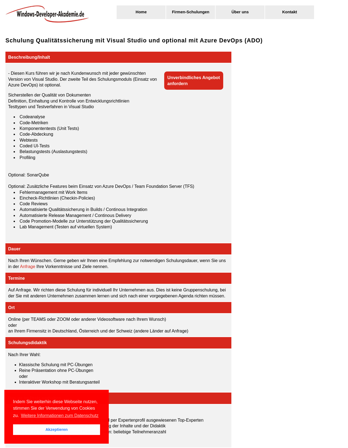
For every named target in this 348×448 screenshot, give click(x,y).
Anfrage (27, 266)
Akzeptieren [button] (56, 429)
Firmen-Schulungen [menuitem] (190, 12)
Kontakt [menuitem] (289, 12)
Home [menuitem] (141, 12)
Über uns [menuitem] (240, 12)
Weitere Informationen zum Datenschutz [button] (59, 415)
